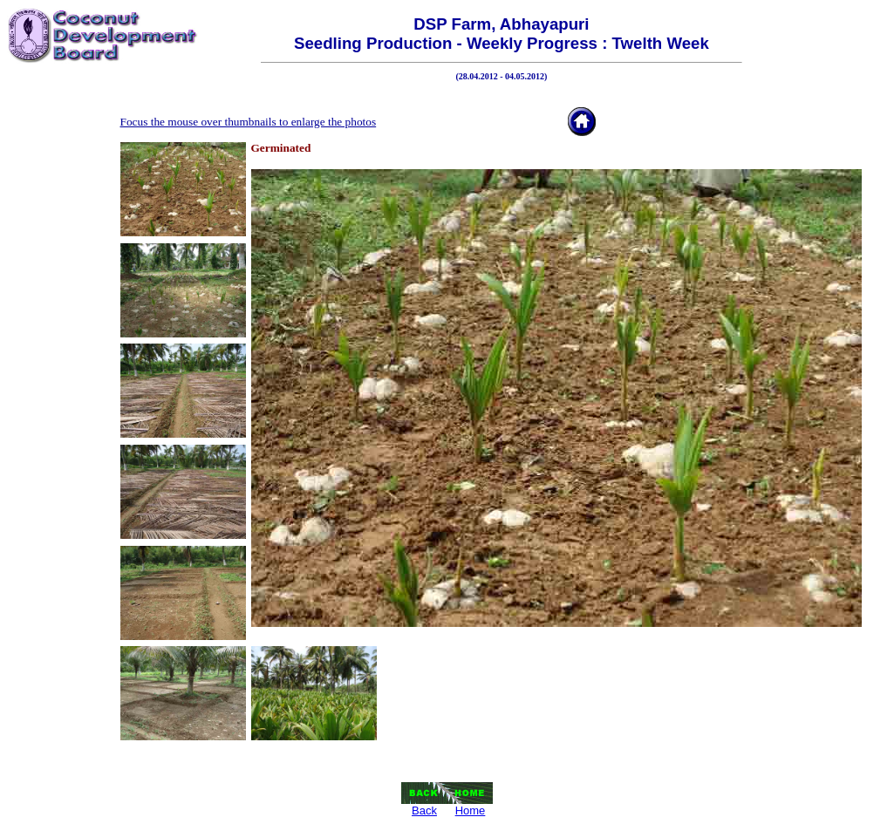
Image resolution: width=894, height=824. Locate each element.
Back (424, 810)
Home (470, 810)
